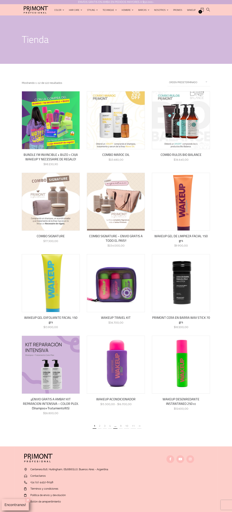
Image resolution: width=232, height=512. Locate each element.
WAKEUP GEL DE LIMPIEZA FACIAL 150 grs (181, 238)
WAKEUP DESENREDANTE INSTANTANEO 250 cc (181, 401)
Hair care (74, 10)
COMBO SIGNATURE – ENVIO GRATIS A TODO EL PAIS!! (116, 238)
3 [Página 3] (105, 426)
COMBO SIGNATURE (51, 236)
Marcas (142, 10)
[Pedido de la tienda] (188, 82)
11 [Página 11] (133, 426)
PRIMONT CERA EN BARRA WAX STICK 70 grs (181, 320)
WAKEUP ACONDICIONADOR (115, 399)
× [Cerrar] (27, 499)
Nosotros (160, 10)
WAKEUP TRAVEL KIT (116, 317)
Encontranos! (15, 504)
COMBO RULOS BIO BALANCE (181, 154)
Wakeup (191, 10)
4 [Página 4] (110, 426)
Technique (108, 10)
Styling (91, 10)
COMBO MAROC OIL (116, 154)
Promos (177, 10)
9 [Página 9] (120, 426)
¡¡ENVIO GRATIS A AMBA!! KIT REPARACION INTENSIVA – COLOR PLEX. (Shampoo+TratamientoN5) (51, 404)
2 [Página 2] (99, 426)
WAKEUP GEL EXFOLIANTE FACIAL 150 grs (50, 320)
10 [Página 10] (126, 426)
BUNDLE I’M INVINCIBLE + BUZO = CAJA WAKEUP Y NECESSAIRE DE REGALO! (51, 157)
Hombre (126, 10)
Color (57, 10)
